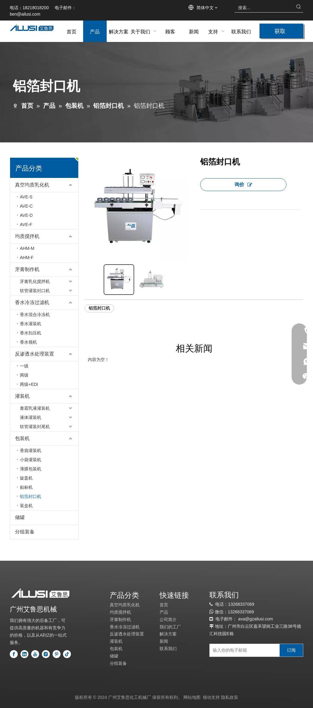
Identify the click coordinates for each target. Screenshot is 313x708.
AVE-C (26, 206)
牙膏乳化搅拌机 (35, 281)
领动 (207, 697)
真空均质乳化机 (32, 184)
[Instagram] (46, 654)
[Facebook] (14, 654)
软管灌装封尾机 (35, 426)
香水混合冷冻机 (35, 314)
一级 (24, 365)
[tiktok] (67, 654)
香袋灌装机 (30, 450)
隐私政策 (229, 697)
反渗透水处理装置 (34, 353)
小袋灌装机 (30, 459)
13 (230, 611)
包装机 (22, 438)
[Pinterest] (57, 654)
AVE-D (26, 215)
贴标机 (26, 487)
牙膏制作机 (27, 269)
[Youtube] (35, 654)
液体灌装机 (30, 417)
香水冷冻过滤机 (32, 302)
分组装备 (25, 531)
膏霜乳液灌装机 (35, 408)
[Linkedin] (24, 654)
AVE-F (26, 224)
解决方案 (168, 633)
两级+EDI (29, 384)
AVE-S (26, 196)
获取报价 (279, 32)
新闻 (164, 641)
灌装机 (22, 396)
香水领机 (28, 342)
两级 (24, 375)
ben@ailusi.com (25, 14)
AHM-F (26, 257)
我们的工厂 (170, 626)
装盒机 (26, 505)
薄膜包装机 (30, 468)
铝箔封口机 (30, 496)
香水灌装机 (30, 323)
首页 (164, 604)
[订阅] (291, 650)
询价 (243, 184)
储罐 (20, 517)
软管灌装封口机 (35, 290)
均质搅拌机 (27, 236)
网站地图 (192, 697)
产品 (164, 612)
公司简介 (168, 619)
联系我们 (168, 648)
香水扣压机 (30, 332)
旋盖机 (26, 478)
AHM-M (27, 248)
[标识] (40, 593)
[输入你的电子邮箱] (243, 650)
